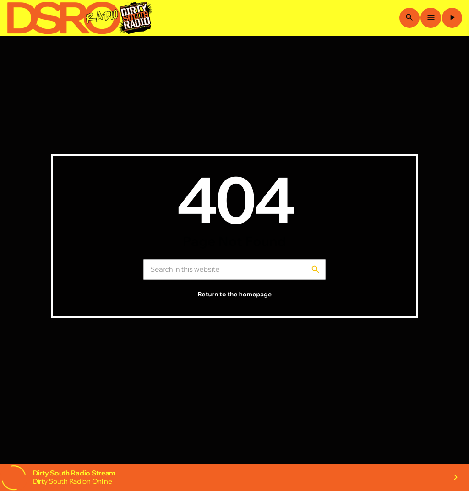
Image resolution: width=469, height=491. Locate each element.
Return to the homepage (235, 294)
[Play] (452, 18)
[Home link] (79, 18)
